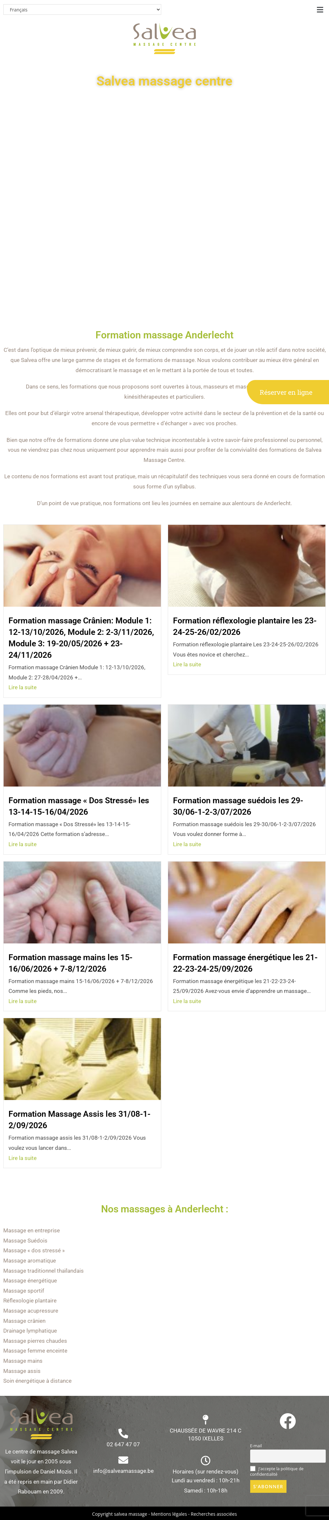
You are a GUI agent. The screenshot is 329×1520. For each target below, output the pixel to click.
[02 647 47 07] (123, 1433)
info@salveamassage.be (123, 1471)
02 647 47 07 (123, 1444)
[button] (320, 9)
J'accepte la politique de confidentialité (277, 1471)
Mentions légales (169, 1514)
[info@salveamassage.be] (123, 1460)
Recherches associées (214, 1514)
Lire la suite (23, 687)
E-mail (256, 1446)
